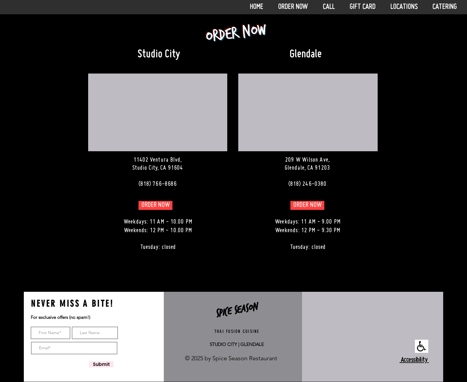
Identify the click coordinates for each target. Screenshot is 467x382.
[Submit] (101, 364)
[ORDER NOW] (155, 205)
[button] (331, 7)
